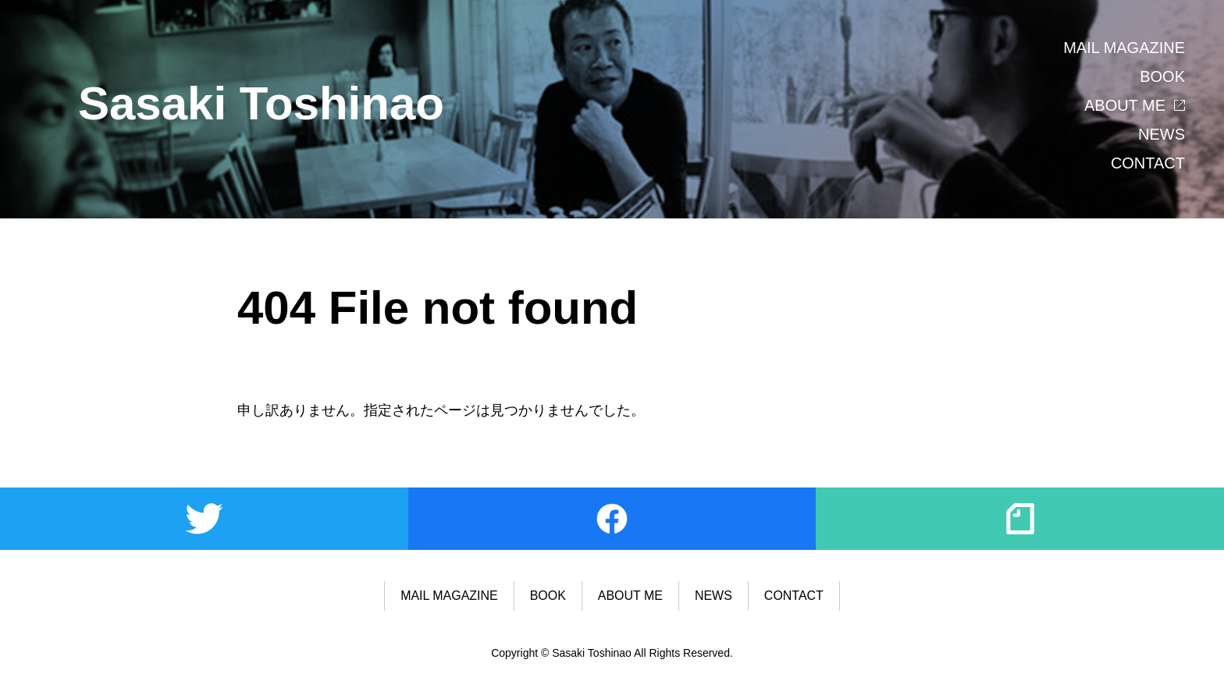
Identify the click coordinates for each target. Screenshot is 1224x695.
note (1020, 519)
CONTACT (1148, 163)
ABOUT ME (1124, 105)
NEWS (1161, 134)
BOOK (1162, 76)
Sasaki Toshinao (261, 103)
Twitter (204, 519)
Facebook (612, 519)
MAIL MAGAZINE (1124, 47)
